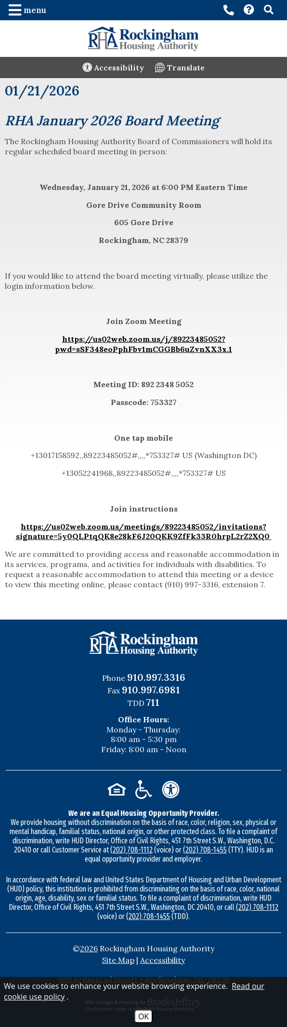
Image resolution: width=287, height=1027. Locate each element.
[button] (29, 10)
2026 (89, 948)
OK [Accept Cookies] (143, 1016)
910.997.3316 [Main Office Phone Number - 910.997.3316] (156, 677)
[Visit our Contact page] (249, 10)
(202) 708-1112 (131, 849)
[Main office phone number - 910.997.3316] (228, 10)
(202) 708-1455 (205, 849)
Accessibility (162, 960)
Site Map (118, 960)
